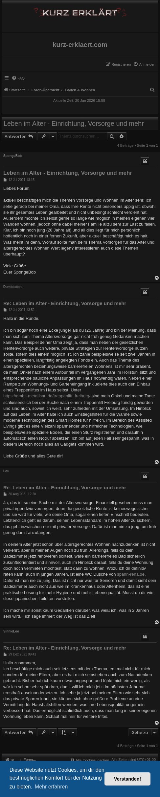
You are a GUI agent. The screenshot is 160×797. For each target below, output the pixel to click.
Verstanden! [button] (127, 779)
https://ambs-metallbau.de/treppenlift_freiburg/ (46, 395)
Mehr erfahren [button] (51, 786)
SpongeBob (12, 156)
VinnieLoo (11, 631)
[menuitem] (144, 64)
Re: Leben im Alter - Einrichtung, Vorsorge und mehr (64, 303)
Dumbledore (12, 287)
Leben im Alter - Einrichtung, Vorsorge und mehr (74, 123)
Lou (6, 471)
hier (72, 716)
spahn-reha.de (131, 574)
